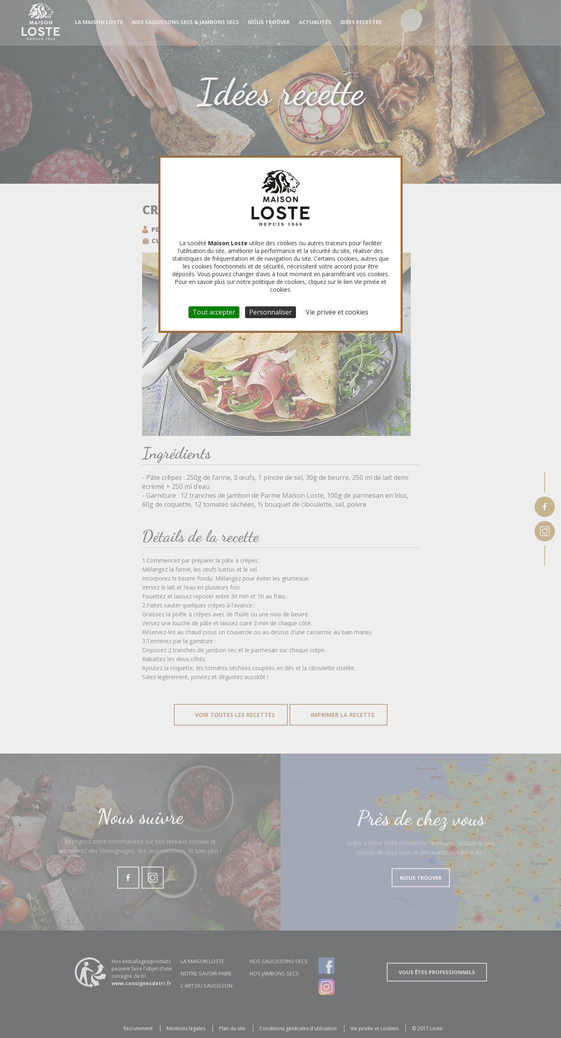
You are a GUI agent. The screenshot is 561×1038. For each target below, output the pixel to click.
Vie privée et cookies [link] (337, 312)
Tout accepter (214, 312)
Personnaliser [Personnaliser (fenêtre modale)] (270, 312)
